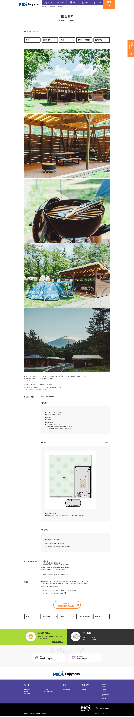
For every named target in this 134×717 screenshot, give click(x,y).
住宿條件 (44, 714)
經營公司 (32, 714)
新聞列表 (104, 687)
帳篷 (84, 640)
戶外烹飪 (94, 640)
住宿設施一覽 (27, 690)
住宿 (30, 31)
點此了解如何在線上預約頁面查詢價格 (53, 593)
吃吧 (64, 685)
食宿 (27, 40)
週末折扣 (98, 40)
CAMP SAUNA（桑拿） (48, 692)
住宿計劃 (46, 40)
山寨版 (93, 637)
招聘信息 (26, 714)
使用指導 (104, 692)
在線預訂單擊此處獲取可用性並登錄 (66, 605)
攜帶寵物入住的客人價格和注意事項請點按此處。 (56, 574)
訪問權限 (44, 7)
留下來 (26, 685)
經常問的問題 (52, 7)
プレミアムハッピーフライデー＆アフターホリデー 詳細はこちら (60, 591)
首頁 (25, 31)
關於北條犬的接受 (105, 695)
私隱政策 (38, 714)
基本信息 (85, 685)
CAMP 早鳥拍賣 (84, 40)
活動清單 (104, 685)
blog (77, 7)
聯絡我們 (60, 7)
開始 (84, 637)
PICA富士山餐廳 (66, 690)
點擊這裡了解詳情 (56, 642)
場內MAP (84, 690)
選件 (62, 40)
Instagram (67, 7)
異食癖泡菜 (46, 690)
